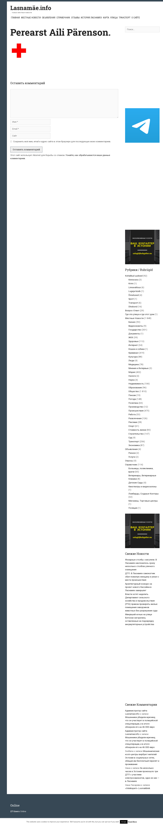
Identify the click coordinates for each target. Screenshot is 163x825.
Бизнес (132, 322)
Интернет (133, 345)
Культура (133, 356)
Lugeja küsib (134, 291)
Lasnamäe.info (30, 8)
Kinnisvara (133, 279)
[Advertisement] (64, 68)
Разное (132, 453)
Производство (135, 406)
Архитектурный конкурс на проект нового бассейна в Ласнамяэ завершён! (138, 587)
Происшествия (135, 410)
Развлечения (135, 418)
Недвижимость (136, 383)
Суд (130, 437)
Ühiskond (132, 306)
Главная (15, 17)
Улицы (114, 17)
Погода (132, 399)
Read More (132, 822)
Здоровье (133, 341)
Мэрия (131, 372)
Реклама (132, 422)
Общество (133, 391)
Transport (133, 302)
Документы (134, 333)
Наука (131, 380)
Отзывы (75, 17)
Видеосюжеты (135, 326)
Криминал (133, 353)
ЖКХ (130, 337)
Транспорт (124, 17)
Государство (134, 329)
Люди (131, 360)
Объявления (48, 17)
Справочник (63, 17)
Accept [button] (123, 822)
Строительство (136, 433)
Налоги (132, 376)
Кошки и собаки (136, 349)
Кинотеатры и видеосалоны (142, 486)
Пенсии (132, 395)
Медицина (133, 364)
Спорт (131, 426)
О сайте (136, 17)
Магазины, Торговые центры (143, 500)
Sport (131, 299)
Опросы (129, 460)
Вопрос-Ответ (132, 310)
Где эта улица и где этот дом (139, 314)
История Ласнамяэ (91, 17)
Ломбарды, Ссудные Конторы (143, 493)
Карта (106, 17)
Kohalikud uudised (134, 275)
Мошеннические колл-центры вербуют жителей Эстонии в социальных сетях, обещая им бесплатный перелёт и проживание (142, 758)
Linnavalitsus (134, 287)
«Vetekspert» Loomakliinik (137, 788)
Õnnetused (133, 295)
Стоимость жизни (137, 430)
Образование (135, 387)
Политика (133, 403)
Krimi (130, 283)
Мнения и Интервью (138, 368)
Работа (132, 414)
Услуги (131, 457)
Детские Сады (135, 482)
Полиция (132, 508)
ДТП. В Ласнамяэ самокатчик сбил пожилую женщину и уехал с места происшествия (142, 576)
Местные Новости (31, 17)
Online (18, 811)
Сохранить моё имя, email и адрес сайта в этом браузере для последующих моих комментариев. (62, 141)
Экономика (134, 445)
